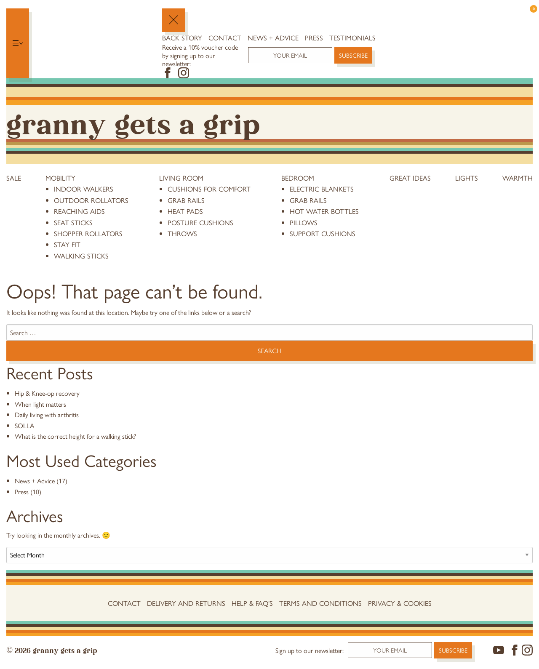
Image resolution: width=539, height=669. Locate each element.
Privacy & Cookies (400, 603)
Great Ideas (410, 178)
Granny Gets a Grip (133, 122)
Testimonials (352, 37)
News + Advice (273, 37)
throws (182, 233)
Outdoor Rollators (91, 200)
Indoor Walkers (83, 189)
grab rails (186, 200)
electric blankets (322, 189)
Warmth (517, 178)
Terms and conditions (320, 603)
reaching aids (79, 211)
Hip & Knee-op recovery (47, 393)
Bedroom (297, 178)
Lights (466, 178)
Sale (13, 178)
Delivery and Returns (186, 603)
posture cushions (200, 222)
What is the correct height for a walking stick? (75, 436)
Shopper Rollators (88, 233)
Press (314, 37)
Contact (224, 37)
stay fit (67, 244)
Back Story (182, 37)
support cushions (322, 233)
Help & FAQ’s (252, 603)
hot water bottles (324, 211)
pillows (304, 222)
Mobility (60, 178)
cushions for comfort (209, 189)
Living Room (181, 178)
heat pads (185, 211)
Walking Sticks (81, 256)
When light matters (40, 404)
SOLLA (24, 425)
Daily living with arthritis (47, 414)
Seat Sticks (73, 222)
